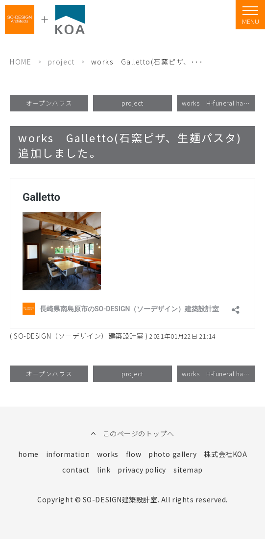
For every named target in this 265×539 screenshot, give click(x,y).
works (108, 454)
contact (76, 469)
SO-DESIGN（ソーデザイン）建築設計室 (79, 336)
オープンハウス (49, 103)
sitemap (188, 469)
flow (133, 454)
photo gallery (172, 454)
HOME (20, 61)
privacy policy (142, 469)
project (61, 61)
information (68, 454)
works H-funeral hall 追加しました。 (218, 103)
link (103, 469)
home (28, 454)
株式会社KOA (225, 454)
